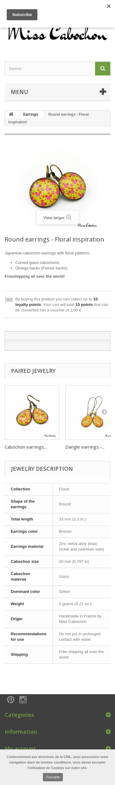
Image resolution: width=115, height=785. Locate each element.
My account (20, 748)
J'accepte (53, 777)
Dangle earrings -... (85, 447)
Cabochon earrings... (26, 447)
